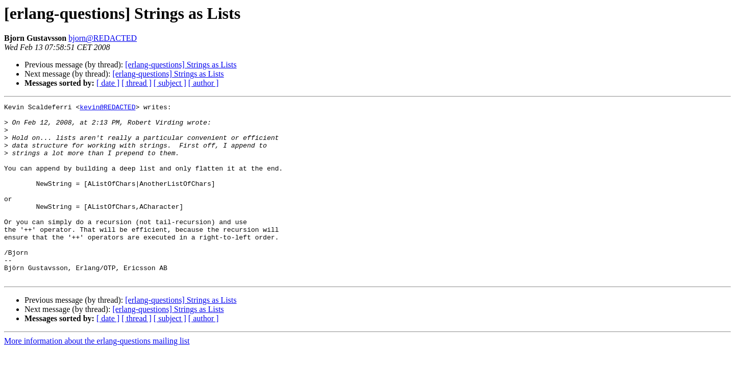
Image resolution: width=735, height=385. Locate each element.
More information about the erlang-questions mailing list (96, 376)
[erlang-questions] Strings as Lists (180, 64)
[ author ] (203, 83)
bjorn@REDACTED (102, 38)
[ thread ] (136, 83)
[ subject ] (170, 83)
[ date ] (107, 83)
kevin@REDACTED (107, 108)
